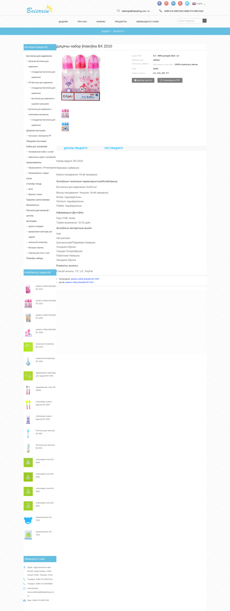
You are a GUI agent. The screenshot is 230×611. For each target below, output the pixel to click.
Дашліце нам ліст (144, 80)
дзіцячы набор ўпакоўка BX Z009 (85, 279)
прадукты (118, 31)
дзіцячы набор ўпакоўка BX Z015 (79, 282)
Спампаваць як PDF (171, 80)
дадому (106, 31)
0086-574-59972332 (193, 11)
